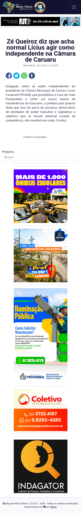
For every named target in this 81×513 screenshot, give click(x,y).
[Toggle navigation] (74, 7)
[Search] (40, 157)
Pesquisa (8, 152)
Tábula (53, 506)
